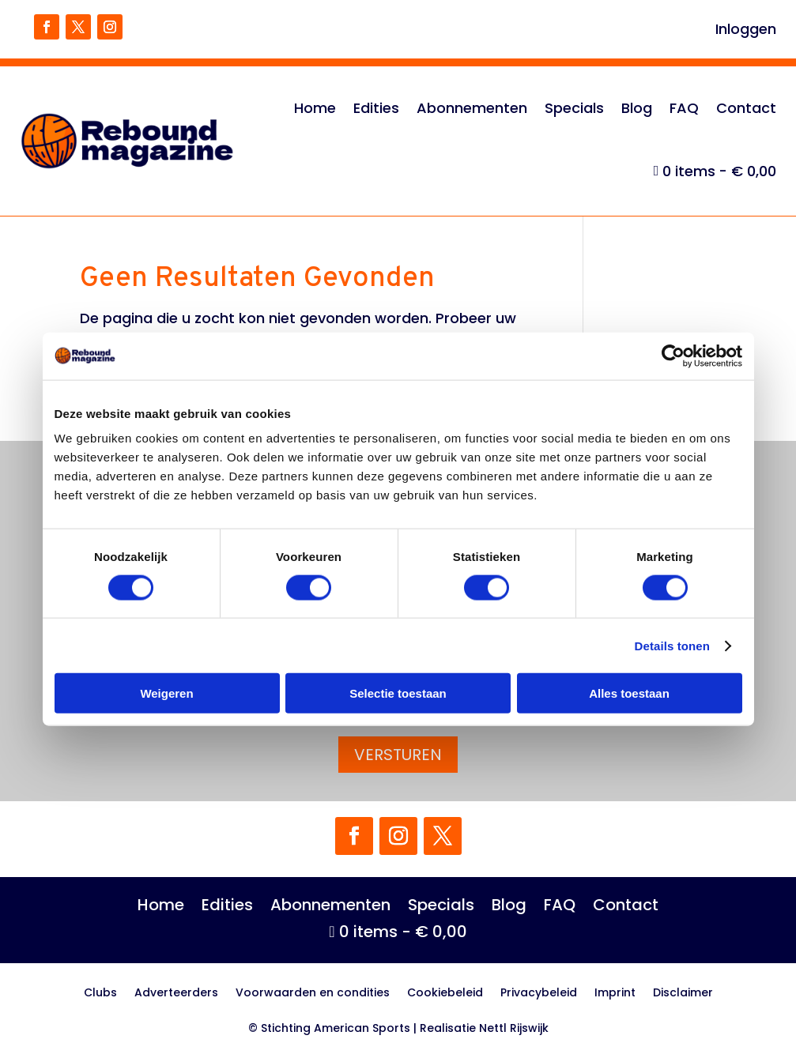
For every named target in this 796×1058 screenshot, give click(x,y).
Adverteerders (176, 993)
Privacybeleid (538, 993)
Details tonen (672, 645)
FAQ (684, 108)
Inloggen (745, 31)
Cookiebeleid (445, 993)
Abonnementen (472, 108)
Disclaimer (683, 993)
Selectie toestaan (398, 693)
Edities (376, 108)
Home (315, 108)
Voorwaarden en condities (313, 993)
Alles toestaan (629, 693)
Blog (636, 108)
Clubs (100, 993)
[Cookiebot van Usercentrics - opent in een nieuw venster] (673, 355)
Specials (574, 108)
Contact (746, 108)
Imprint (615, 993)
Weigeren (166, 693)
